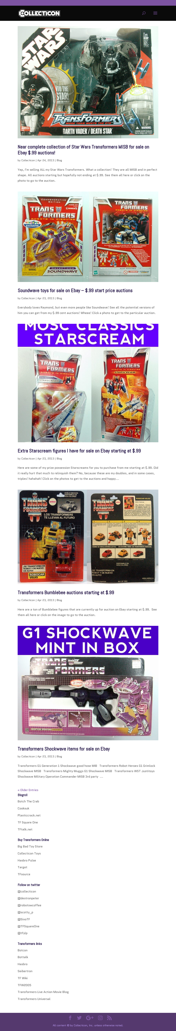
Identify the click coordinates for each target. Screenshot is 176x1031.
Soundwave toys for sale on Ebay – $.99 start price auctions (75, 290)
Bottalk (23, 957)
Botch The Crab (28, 801)
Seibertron (25, 971)
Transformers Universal (34, 999)
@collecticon (27, 891)
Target (22, 867)
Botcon (23, 950)
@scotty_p (25, 912)
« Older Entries (28, 790)
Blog (59, 160)
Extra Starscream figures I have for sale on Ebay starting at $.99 (79, 451)
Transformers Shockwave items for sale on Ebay (64, 749)
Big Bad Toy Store (30, 846)
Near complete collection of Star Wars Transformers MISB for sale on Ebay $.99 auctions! (83, 150)
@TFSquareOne (28, 926)
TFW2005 (24, 985)
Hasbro (23, 964)
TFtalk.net (25, 829)
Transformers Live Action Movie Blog (43, 992)
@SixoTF (24, 919)
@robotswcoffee (29, 905)
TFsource (24, 874)
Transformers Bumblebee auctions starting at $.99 (66, 592)
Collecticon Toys (29, 853)
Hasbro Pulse (27, 860)
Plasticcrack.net (29, 815)
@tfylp (23, 933)
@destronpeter (28, 898)
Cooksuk (23, 808)
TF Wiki (23, 978)
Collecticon (28, 160)
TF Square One (28, 822)
